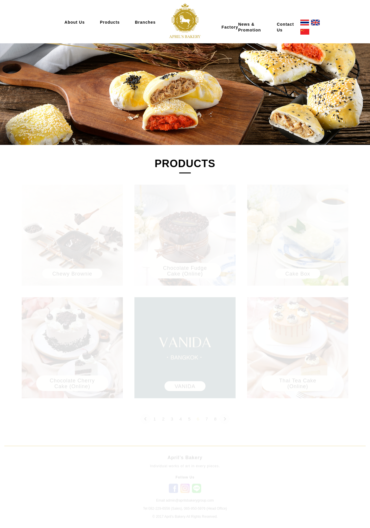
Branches (145, 22)
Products (110, 22)
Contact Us (285, 27)
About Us (74, 22)
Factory (229, 27)
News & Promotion (249, 27)
